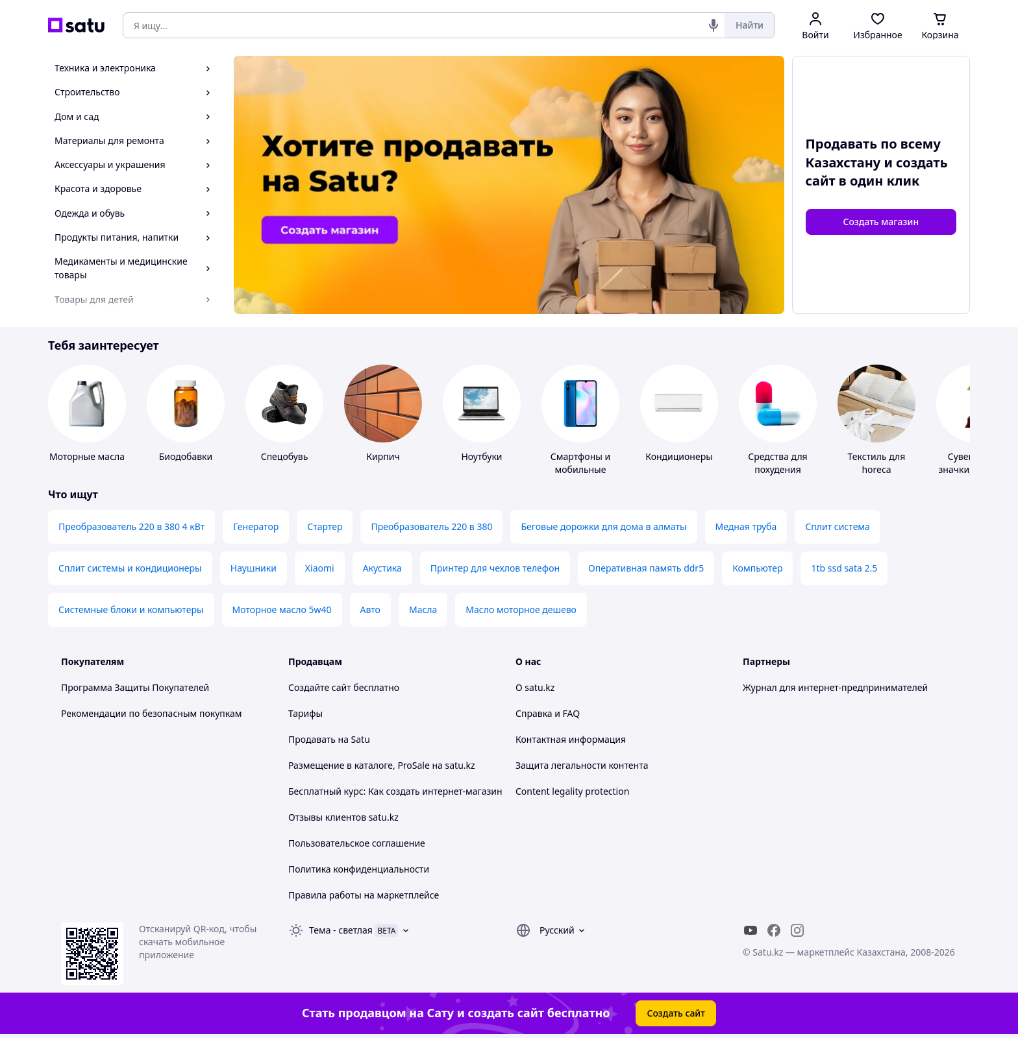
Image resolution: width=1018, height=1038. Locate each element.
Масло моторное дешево (521, 609)
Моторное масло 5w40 (282, 609)
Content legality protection (572, 791)
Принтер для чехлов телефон (495, 568)
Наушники (253, 568)
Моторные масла (87, 456)
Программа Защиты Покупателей (135, 687)
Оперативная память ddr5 (646, 568)
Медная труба (746, 526)
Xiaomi (319, 568)
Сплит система (837, 526)
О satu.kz (534, 687)
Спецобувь (284, 456)
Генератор (256, 526)
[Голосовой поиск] (713, 25)
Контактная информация (570, 739)
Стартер (324, 526)
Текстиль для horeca (877, 463)
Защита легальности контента (581, 765)
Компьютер (757, 568)
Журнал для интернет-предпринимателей (835, 687)
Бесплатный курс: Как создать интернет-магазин (395, 791)
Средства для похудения (777, 463)
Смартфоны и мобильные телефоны (580, 469)
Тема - (341, 930)
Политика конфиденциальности (358, 869)
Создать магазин (881, 221)
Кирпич (382, 456)
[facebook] (774, 930)
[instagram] (797, 930)
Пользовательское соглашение (356, 843)
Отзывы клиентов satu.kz (343, 817)
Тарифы (305, 713)
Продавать (312, 739)
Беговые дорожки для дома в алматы (603, 526)
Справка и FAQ (547, 713)
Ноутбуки (481, 456)
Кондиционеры (679, 456)
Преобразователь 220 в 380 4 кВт (131, 526)
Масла (423, 609)
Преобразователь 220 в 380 (431, 526)
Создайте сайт (319, 687)
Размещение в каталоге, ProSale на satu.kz (381, 765)
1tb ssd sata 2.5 (844, 568)
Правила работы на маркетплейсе (363, 895)
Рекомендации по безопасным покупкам (151, 713)
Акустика (382, 568)
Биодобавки (185, 456)
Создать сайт (676, 1013)
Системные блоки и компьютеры (131, 609)
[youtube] (750, 930)
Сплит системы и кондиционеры (130, 568)
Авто (370, 609)
